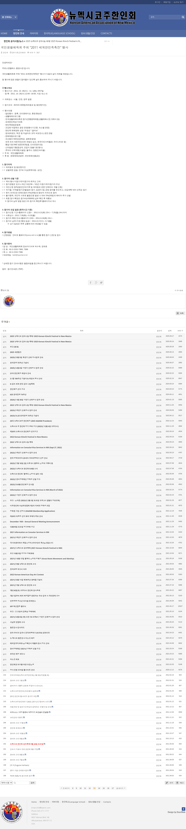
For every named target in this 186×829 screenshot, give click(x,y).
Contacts (106, 33)
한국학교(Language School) (59, 33)
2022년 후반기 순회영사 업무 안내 (23, 452)
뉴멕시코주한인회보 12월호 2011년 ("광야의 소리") (30, 701)
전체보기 (9, 17)
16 (108, 788)
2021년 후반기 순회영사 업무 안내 (23, 537)
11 (85, 788)
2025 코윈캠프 (16, 352)
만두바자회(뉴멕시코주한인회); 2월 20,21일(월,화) (29, 675)
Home (4, 33)
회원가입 (167, 2)
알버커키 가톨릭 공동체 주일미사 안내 (25, 685)
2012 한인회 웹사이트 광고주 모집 (23, 696)
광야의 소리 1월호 (17, 680)
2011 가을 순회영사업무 (19, 770)
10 (80, 788)
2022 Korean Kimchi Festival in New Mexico (29, 437)
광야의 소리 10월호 (17, 733)
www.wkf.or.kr (32, 235)
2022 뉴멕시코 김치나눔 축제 (21, 442)
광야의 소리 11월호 (17, 723)
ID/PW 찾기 (178, 2)
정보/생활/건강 (88, 33)
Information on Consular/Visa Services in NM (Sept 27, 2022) (36, 447)
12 (90, 788)
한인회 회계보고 (16, 728)
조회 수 (180, 330)
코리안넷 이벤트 (16, 717)
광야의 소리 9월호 (17, 738)
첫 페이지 (65, 788)
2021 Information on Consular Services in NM (29, 532)
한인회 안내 (18, 32)
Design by (176, 812)
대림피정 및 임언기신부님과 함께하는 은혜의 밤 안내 (30, 707)
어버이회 (34, 33)
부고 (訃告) (14, 347)
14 (99, 788)
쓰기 (169, 783)
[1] (41, 685)
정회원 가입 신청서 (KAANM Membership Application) (32, 511)
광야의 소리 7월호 (17, 760)
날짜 (169, 330)
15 (103, 788)
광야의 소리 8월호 (17, 754)
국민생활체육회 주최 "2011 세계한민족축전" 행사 (34, 47)
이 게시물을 (179, 290)
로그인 (157, 2)
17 (113, 788)
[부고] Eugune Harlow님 (19, 765)
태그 (179, 783)
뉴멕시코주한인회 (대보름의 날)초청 (24, 691)
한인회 (5, 52)
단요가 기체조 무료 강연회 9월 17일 (24, 749)
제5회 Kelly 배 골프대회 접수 (21, 776)
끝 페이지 (120, 788)
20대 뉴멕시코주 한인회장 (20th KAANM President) (31, 421)
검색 (32, 783)
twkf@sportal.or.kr (20, 255)
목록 (180, 313)
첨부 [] (5, 290)
